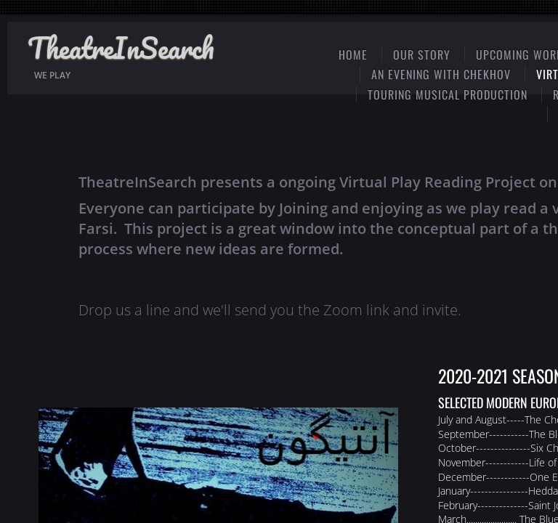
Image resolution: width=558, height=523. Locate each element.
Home (353, 54)
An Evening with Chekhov (441, 74)
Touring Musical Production (447, 94)
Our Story (421, 54)
